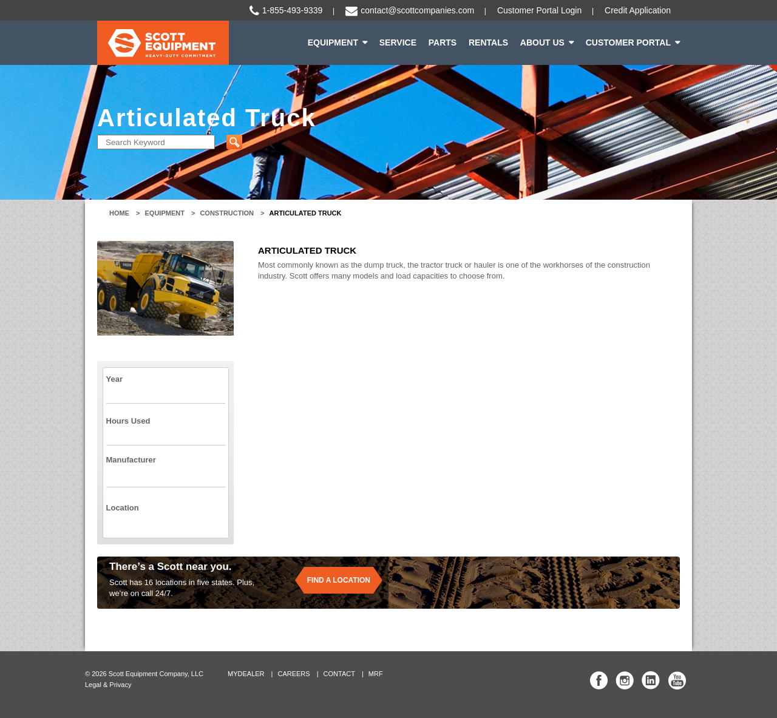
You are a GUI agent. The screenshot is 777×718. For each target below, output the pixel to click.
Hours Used (128, 420)
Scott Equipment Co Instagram (625, 680)
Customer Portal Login (539, 10)
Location (122, 507)
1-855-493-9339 (292, 10)
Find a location (338, 580)
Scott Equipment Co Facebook (599, 680)
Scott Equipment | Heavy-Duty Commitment (163, 43)
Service (397, 42)
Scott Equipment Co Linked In (651, 680)
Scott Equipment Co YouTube (677, 680)
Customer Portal (628, 42)
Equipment (333, 42)
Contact (339, 673)
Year (114, 379)
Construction (227, 213)
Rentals (488, 42)
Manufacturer (131, 459)
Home (119, 213)
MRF (375, 673)
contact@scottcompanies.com (417, 10)
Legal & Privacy (108, 684)
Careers (293, 673)
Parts (442, 42)
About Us (542, 42)
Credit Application (638, 10)
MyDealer (246, 673)
